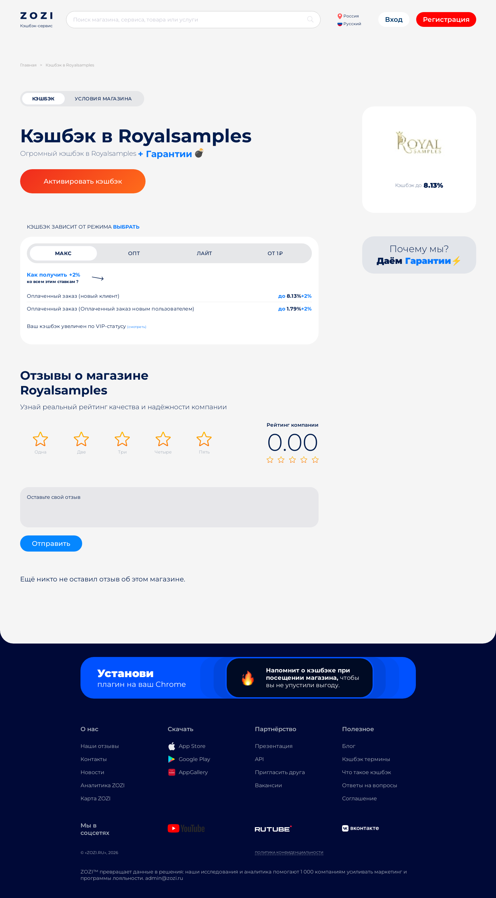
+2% (306, 296)
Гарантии (428, 260)
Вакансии (268, 785)
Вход (394, 19)
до (281, 296)
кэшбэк (43, 99)
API (259, 759)
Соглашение (359, 798)
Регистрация (446, 19)
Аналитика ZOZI (102, 785)
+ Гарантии (165, 153)
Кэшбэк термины (366, 759)
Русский (349, 23)
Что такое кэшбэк (366, 772)
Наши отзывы (99, 746)
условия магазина (103, 99)
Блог (348, 746)
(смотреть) (136, 327)
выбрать (126, 227)
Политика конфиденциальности (289, 852)
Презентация (274, 746)
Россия (348, 15)
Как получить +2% (53, 278)
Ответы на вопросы (369, 785)
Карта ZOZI (95, 798)
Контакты (93, 759)
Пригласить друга (280, 772)
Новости (92, 772)
